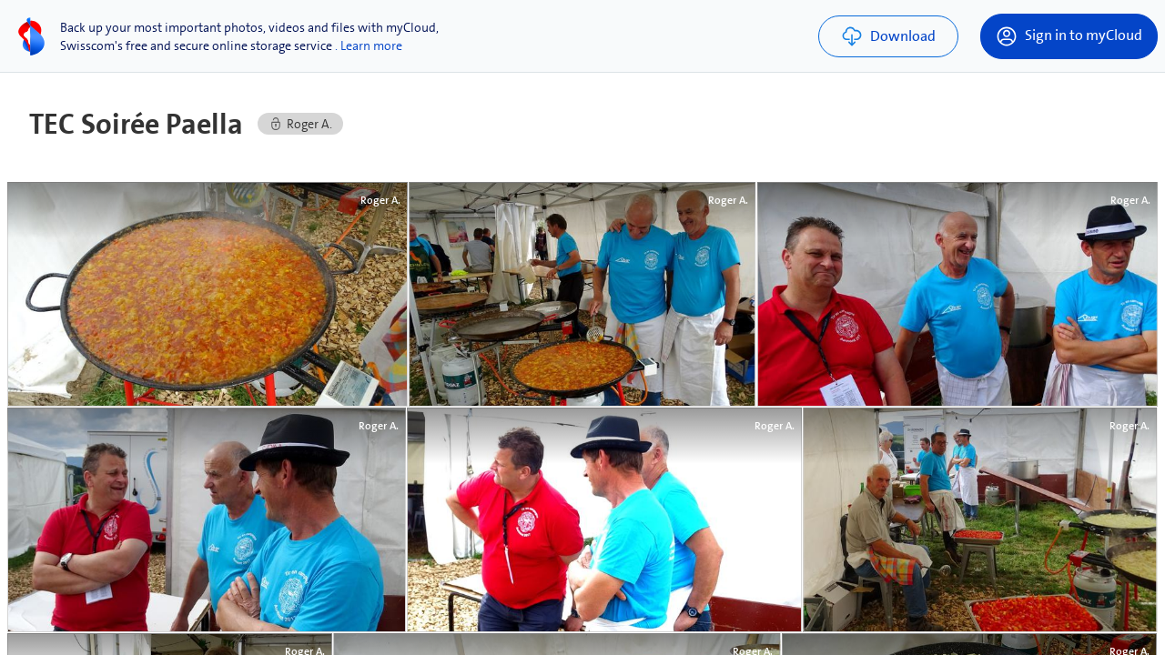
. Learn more (368, 45)
